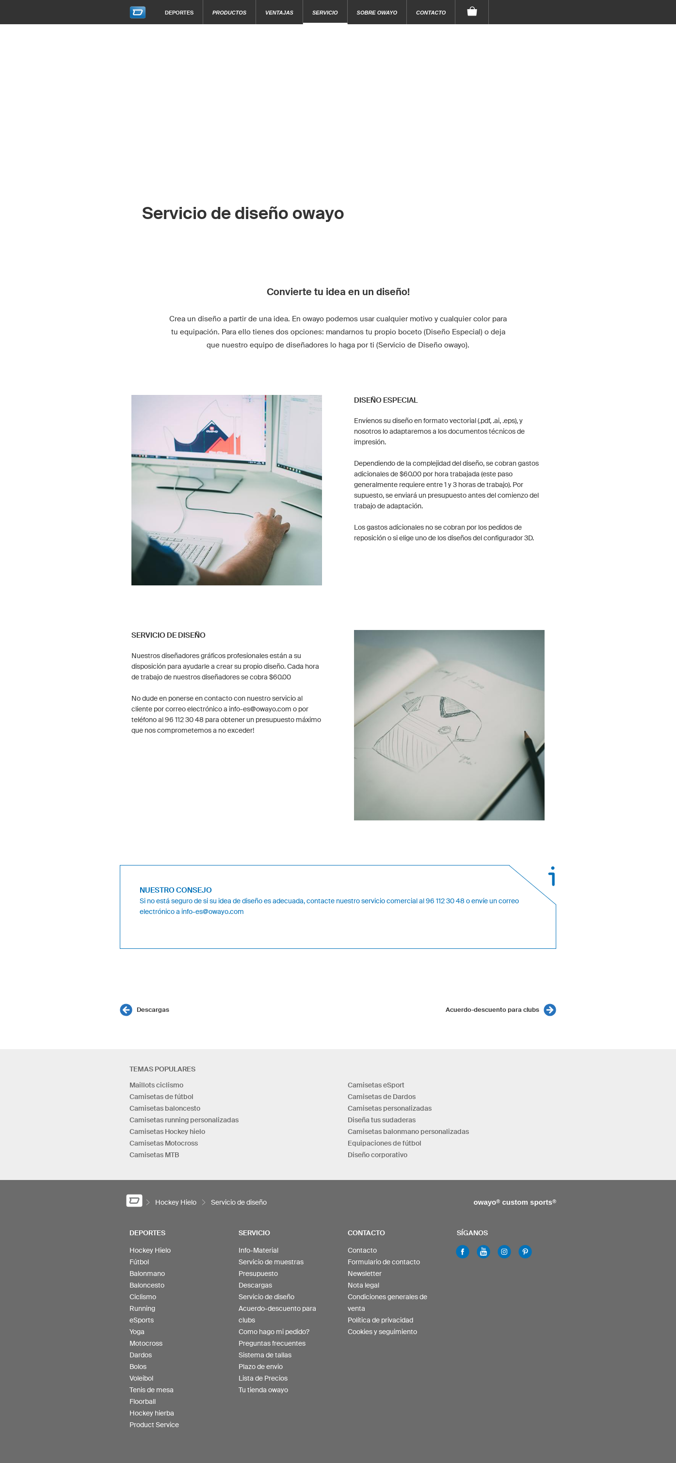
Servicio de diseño (266, 1297)
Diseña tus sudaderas (382, 1120)
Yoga (137, 1332)
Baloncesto (146, 1285)
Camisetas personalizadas (390, 1108)
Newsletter (365, 1273)
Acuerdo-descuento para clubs (492, 1009)
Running (142, 1308)
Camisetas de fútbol (161, 1097)
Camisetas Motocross (163, 1143)
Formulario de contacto (384, 1262)
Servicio (325, 13)
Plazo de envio (261, 1366)
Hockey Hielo (150, 1250)
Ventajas (279, 13)
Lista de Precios (263, 1378)
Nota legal (363, 1285)
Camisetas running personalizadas (184, 1120)
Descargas (153, 1009)
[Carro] (472, 12)
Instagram (504, 1251)
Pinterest (525, 1251)
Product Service (154, 1425)
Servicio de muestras (271, 1262)
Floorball (142, 1401)
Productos (229, 13)
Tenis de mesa (151, 1390)
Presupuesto (258, 1273)
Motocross (145, 1343)
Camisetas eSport (376, 1085)
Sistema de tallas (265, 1355)
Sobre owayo (377, 13)
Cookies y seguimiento (382, 1332)
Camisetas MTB (154, 1155)
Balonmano (147, 1273)
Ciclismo (142, 1297)
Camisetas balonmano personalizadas (408, 1131)
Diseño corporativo (377, 1155)
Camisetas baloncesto (164, 1108)
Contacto (431, 13)
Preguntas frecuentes (272, 1343)
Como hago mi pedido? (274, 1332)
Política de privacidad (380, 1320)
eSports (141, 1320)
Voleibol (141, 1378)
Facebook (462, 1251)
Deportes (179, 12)
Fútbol (139, 1262)
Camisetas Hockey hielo (167, 1131)
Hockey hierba (151, 1413)
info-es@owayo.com (212, 911)
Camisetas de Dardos (382, 1097)
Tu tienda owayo (263, 1390)
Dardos (140, 1355)
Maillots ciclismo (156, 1085)
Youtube (483, 1251)
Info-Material (258, 1250)
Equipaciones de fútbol (384, 1143)
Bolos (137, 1366)
